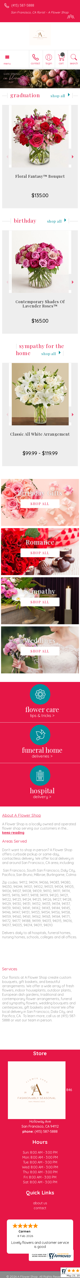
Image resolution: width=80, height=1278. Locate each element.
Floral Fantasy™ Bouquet (40, 176)
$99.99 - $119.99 (40, 453)
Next (73, 157)
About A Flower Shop (21, 815)
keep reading (13, 832)
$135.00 (40, 195)
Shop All (58, 95)
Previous (6, 157)
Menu (7, 63)
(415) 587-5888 (22, 5)
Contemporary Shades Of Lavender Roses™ (40, 303)
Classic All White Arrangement (40, 434)
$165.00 (40, 320)
